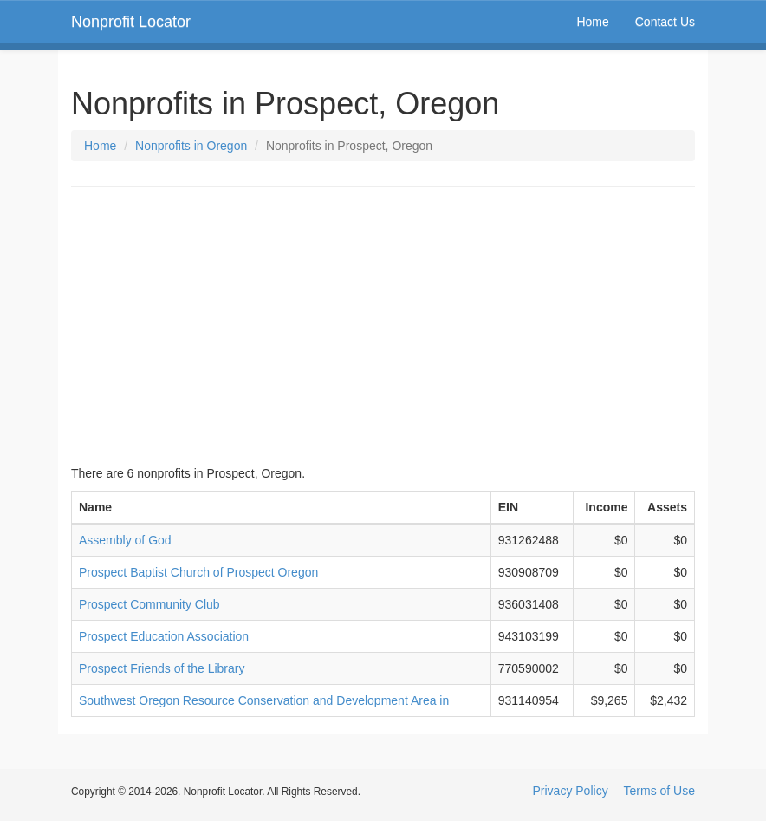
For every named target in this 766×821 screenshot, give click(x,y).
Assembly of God (125, 540)
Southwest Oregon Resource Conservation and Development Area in (264, 700)
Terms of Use (659, 791)
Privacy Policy (570, 791)
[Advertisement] (383, 326)
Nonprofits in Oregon (191, 146)
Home (592, 22)
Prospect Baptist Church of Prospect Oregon (198, 572)
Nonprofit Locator (131, 21)
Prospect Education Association (164, 636)
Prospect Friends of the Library (161, 668)
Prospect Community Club (149, 604)
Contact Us (665, 22)
